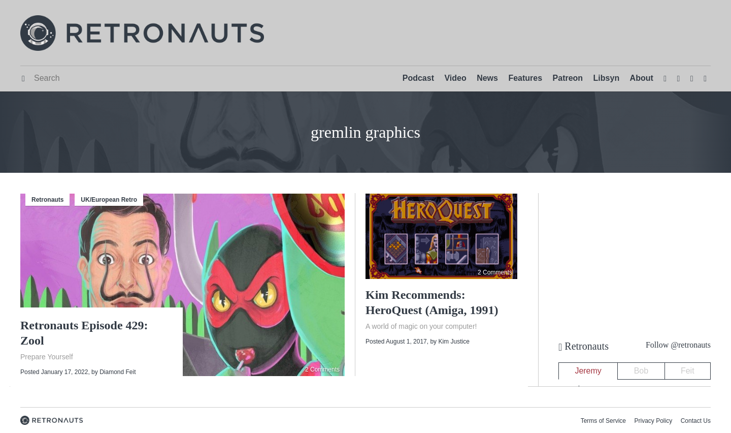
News (487, 78)
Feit (687, 370)
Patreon (568, 78)
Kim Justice (453, 341)
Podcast (418, 78)
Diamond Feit (117, 372)
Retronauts (47, 199)
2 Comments (322, 369)
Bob (641, 370)
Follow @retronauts (678, 345)
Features (525, 78)
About (641, 78)
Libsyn (606, 78)
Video (455, 78)
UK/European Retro (109, 199)
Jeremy (588, 370)
